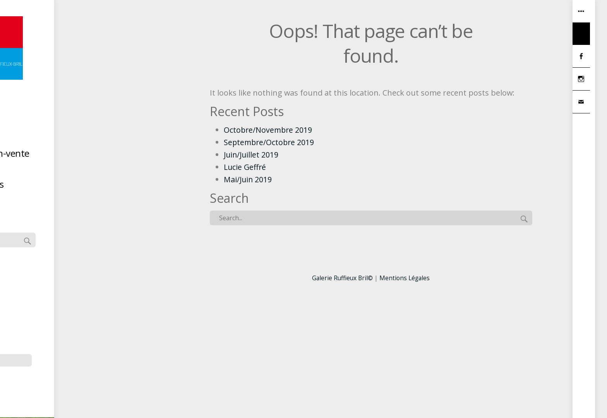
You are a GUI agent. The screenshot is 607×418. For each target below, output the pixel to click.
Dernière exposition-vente (90, 155)
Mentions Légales (406, 278)
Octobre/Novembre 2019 (269, 130)
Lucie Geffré (245, 167)
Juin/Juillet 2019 (252, 154)
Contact (90, 201)
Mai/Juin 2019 (248, 179)
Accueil (90, 124)
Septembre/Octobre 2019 (270, 142)
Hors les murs (90, 186)
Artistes (90, 139)
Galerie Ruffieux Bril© (341, 278)
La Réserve (91, 170)
